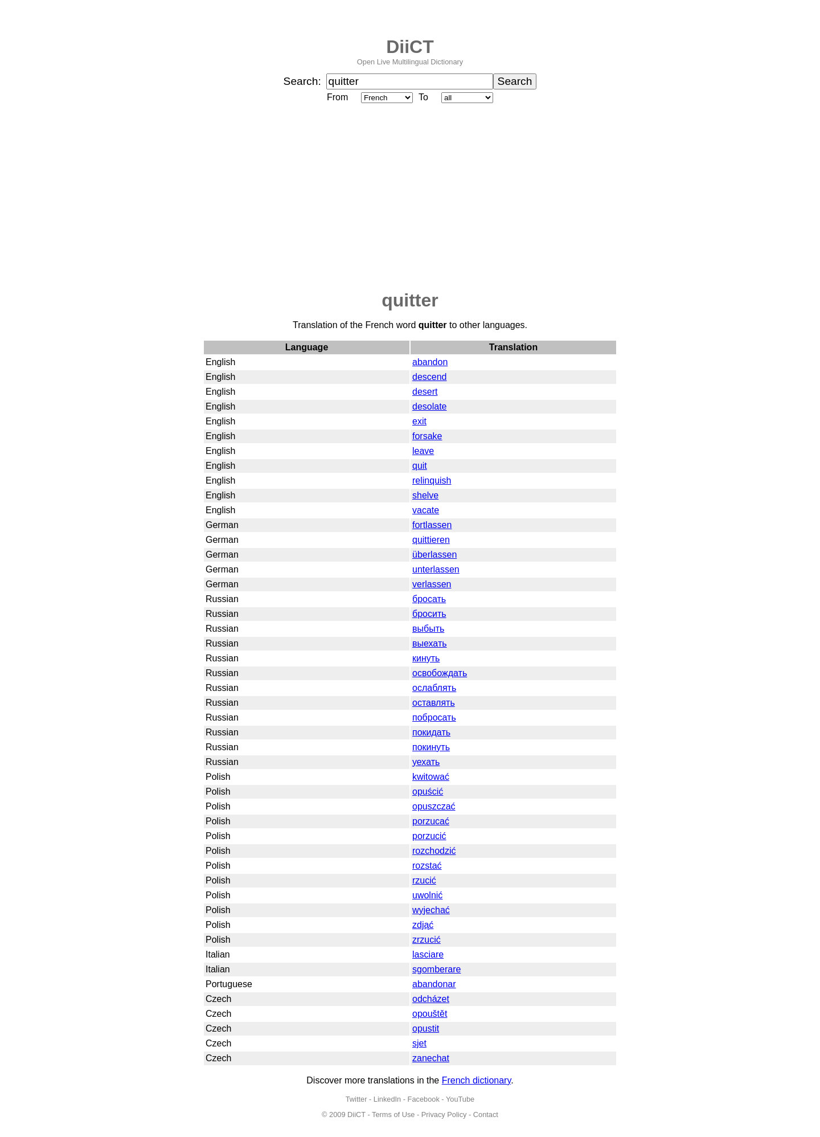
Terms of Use (393, 1114)
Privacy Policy (444, 1114)
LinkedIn (387, 1099)
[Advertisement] (410, 197)
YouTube (460, 1099)
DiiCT (410, 46)
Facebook (424, 1099)
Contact (485, 1114)
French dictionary (476, 1080)
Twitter (356, 1099)
